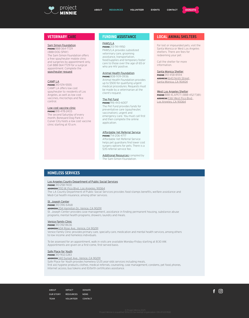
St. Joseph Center (58, 202)
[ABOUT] (52, 290)
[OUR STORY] (55, 294)
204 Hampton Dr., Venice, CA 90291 (80, 208)
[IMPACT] (69, 290)
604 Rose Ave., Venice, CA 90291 (78, 228)
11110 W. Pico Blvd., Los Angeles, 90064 (81, 188)
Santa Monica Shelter (170, 71)
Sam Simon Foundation (62, 45)
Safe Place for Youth (60, 251)
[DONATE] (86, 290)
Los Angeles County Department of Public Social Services (83, 182)
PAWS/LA (108, 43)
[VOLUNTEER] (71, 299)
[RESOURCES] (71, 294)
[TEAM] (52, 299)
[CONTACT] (87, 299)
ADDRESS (53, 208)
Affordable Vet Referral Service (121, 132)
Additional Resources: (115, 155)
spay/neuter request (60, 72)
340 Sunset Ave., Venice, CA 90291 (79, 258)
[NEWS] (85, 294)
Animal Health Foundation (118, 73)
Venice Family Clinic (60, 222)
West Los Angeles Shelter (172, 91)
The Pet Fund (110, 99)
